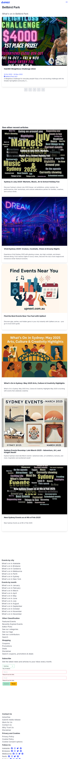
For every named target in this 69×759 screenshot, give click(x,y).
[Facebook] (12, 748)
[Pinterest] (20, 748)
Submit (6, 684)
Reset (14, 684)
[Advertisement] (34, 108)
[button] (66, 2)
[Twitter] (17, 748)
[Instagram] (15, 748)
